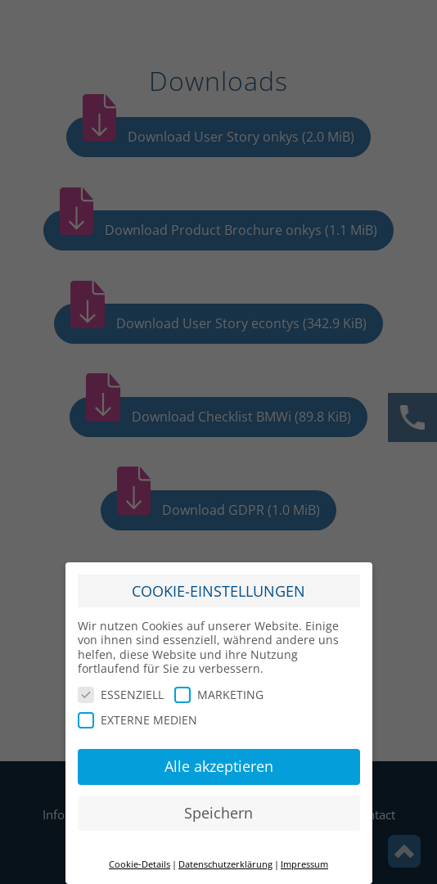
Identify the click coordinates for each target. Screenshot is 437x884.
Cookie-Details (139, 856)
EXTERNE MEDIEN (137, 712)
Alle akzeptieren (218, 758)
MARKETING (219, 686)
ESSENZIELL (121, 686)
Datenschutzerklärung (225, 856)
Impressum (304, 856)
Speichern (218, 804)
